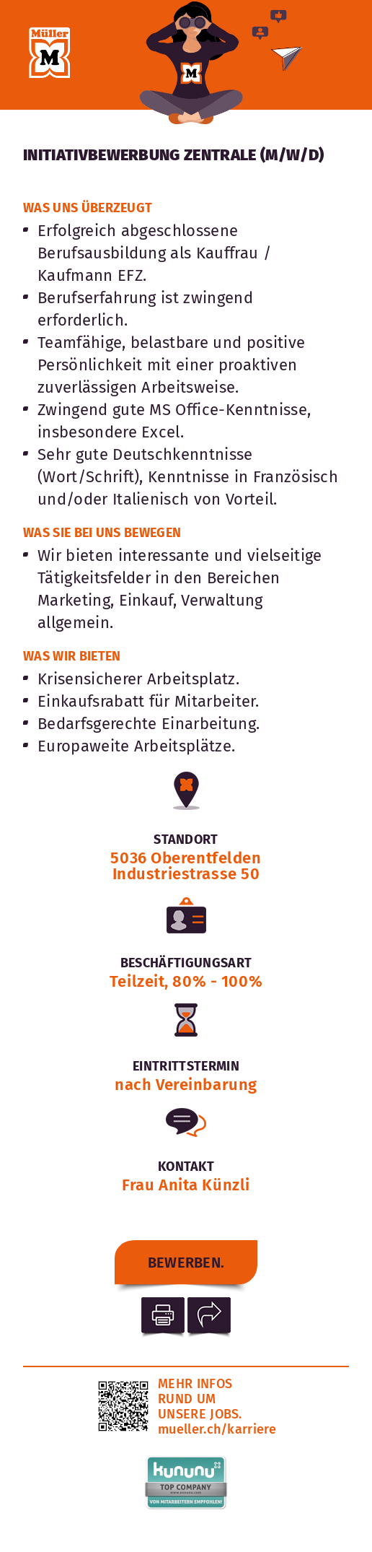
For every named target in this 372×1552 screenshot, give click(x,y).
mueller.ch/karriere (217, 1429)
